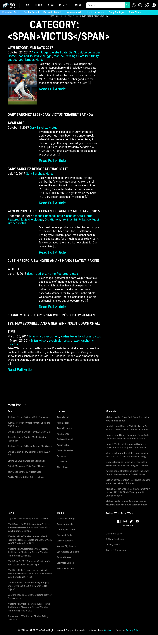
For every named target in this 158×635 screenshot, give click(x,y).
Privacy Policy (113, 544)
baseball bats (58, 52)
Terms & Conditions (116, 550)
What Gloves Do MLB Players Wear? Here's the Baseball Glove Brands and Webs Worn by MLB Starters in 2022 (29, 527)
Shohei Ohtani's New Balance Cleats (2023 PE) (29, 453)
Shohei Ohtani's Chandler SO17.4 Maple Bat (29, 431)
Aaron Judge (39, 52)
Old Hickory (52, 219)
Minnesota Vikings (66, 518)
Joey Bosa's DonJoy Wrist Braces (24, 472)
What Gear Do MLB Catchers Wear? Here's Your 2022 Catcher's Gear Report (29, 563)
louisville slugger (41, 56)
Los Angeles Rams (66, 529)
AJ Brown (61, 456)
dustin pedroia (36, 274)
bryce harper (91, 52)
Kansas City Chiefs (66, 546)
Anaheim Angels (65, 524)
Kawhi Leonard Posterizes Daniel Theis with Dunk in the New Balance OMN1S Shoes (127, 473)
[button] (154, 5)
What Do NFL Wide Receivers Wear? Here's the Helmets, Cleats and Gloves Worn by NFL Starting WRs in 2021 (29, 607)
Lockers (38, 5)
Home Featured (18, 56)
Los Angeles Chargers (68, 551)
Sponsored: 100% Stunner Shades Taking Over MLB (28, 618)
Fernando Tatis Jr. (52, 12)
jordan (65, 336)
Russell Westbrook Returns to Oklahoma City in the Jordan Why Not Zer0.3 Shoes (126, 446)
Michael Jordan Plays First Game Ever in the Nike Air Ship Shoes (127, 419)
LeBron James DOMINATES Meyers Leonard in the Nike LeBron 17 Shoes (128, 482)
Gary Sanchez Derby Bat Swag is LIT (38, 169)
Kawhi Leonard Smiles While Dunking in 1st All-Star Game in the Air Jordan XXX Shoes (127, 428)
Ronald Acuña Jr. (11, 12)
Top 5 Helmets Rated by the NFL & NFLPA (28, 518)
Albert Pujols (63, 467)
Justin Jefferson (95, 12)
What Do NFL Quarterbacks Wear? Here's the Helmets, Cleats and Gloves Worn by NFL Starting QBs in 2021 (28, 552)
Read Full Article (52, 89)
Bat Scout (75, 52)
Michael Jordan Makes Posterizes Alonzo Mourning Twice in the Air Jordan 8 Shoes (127, 503)
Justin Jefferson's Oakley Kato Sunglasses (29, 417)
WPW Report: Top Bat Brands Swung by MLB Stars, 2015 (54, 211)
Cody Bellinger (116, 12)
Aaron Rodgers (64, 428)
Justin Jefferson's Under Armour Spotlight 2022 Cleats (29, 424)
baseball (38, 216)
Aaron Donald (63, 417)
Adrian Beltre (63, 445)
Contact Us (109, 630)
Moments (64, 5)
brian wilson (37, 336)
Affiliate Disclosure (115, 539)
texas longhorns (80, 336)
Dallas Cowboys (65, 540)
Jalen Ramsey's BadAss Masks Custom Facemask (27, 439)
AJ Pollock (62, 461)
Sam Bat (84, 56)
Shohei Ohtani (31, 12)
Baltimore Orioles (65, 562)
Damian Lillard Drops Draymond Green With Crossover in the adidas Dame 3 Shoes (127, 437)
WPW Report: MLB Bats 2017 (30, 48)
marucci (59, 56)
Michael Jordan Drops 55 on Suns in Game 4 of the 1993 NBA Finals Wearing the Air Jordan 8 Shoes (128, 492)
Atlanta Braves (64, 557)
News (51, 5)
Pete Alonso (135, 12)
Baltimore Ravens (65, 568)
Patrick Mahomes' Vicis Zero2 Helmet (26, 466)
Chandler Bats (73, 216)
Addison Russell (65, 439)
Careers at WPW (114, 533)
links (91, 16)
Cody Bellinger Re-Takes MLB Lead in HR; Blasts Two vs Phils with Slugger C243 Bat (127, 464)
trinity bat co (82, 219)
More (78, 5)
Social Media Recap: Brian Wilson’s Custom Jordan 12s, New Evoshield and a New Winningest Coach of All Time (54, 323)
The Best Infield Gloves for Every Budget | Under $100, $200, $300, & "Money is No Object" (28, 586)
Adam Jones (63, 434)
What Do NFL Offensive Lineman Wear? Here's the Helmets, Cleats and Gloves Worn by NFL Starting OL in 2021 (30, 540)
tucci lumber (25, 60)
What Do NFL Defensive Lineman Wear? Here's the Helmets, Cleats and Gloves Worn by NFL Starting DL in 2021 (30, 573)
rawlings (71, 56)
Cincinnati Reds (64, 535)
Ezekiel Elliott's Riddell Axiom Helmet (26, 477)
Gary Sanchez (39, 127)
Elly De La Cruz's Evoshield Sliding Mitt (26, 460)
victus (39, 60)
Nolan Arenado (74, 12)
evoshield (52, 336)
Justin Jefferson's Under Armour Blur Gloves (30, 446)
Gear (26, 5)
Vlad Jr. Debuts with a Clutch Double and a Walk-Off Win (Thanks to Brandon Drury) (127, 455)
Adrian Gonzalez (65, 450)
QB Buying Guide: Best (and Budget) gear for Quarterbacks (30, 597)
